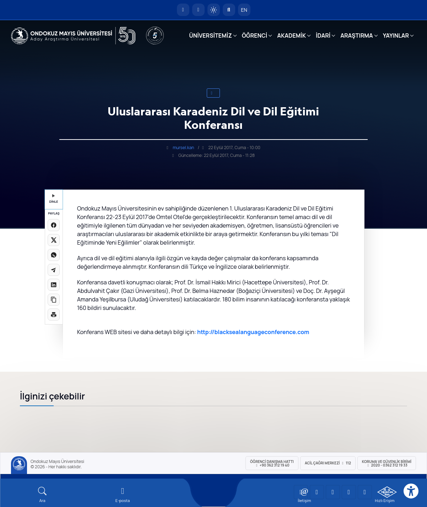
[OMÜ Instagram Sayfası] (333, 492)
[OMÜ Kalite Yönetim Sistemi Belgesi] (387, 492)
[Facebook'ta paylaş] (54, 225)
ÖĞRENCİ (254, 35)
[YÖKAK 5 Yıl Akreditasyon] (155, 35)
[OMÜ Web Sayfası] (73, 36)
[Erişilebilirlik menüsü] (411, 491)
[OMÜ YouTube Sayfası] (301, 492)
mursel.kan (183, 148)
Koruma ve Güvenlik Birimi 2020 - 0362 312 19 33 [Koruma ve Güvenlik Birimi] (386, 463)
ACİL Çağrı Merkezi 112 (328, 462)
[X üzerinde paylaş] (54, 240)
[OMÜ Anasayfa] (183, 10)
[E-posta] (198, 10)
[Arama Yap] (229, 10)
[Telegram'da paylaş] (54, 270)
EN (244, 9)
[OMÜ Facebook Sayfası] (365, 492)
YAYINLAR (396, 35)
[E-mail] (122, 495)
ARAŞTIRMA (356, 35)
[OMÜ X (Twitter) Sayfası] (349, 492)
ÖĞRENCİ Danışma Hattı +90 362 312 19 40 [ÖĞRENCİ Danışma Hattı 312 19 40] (272, 463)
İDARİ (323, 35)
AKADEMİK (291, 35)
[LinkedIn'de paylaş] (54, 285)
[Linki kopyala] (54, 300)
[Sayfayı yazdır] (54, 315)
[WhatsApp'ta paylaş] (54, 255)
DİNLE (53, 199)
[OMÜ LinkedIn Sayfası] (317, 492)
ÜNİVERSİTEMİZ (210, 35)
